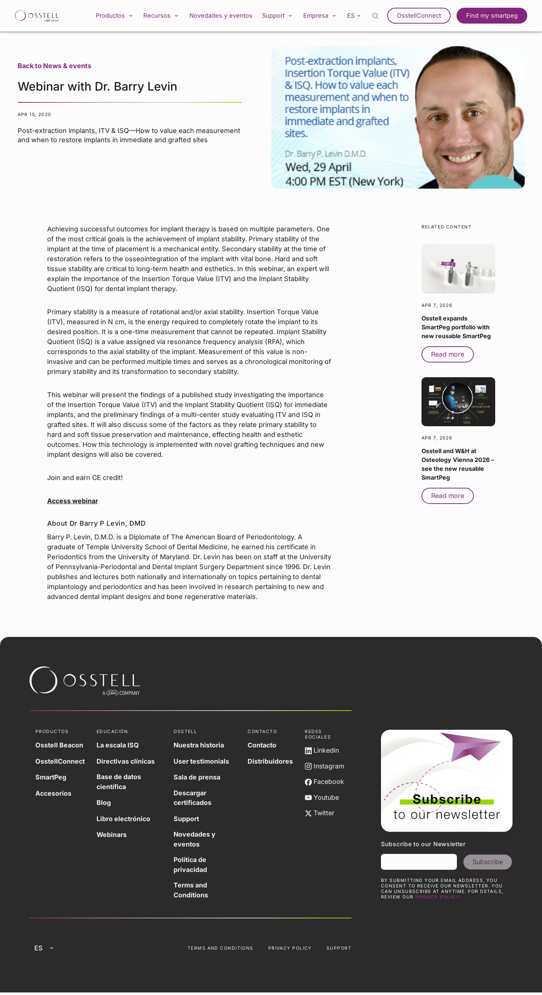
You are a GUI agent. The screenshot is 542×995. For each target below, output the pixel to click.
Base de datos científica (120, 783)
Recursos (161, 16)
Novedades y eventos (220, 16)
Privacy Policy (290, 950)
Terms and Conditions (191, 892)
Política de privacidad (191, 866)
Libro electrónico (125, 819)
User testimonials (202, 762)
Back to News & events (54, 67)
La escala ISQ (119, 746)
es (357, 16)
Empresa (321, 16)
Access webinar (73, 502)
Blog (105, 803)
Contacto (262, 746)
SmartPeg (51, 778)
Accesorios (53, 794)
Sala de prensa (197, 778)
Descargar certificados (193, 798)
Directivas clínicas (127, 762)
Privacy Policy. (438, 898)
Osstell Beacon (59, 746)
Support (277, 16)
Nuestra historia (199, 746)
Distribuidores (270, 762)
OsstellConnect (422, 16)
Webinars (113, 835)
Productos (113, 16)
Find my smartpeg (493, 16)
